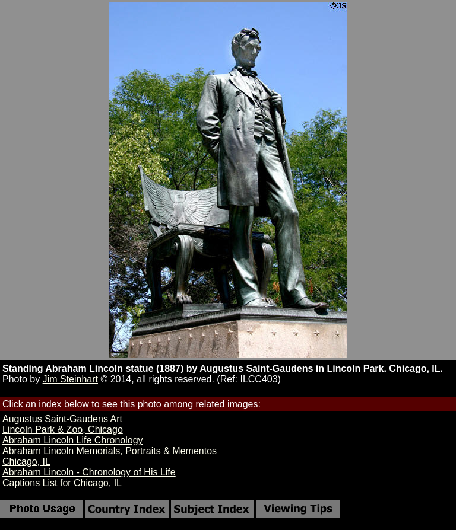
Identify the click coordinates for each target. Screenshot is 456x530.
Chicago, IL (26, 461)
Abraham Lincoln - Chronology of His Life (89, 472)
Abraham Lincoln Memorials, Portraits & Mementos (109, 451)
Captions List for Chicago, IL (62, 483)
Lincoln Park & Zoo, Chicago (62, 429)
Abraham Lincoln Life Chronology (72, 440)
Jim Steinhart (70, 379)
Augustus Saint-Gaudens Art (62, 419)
